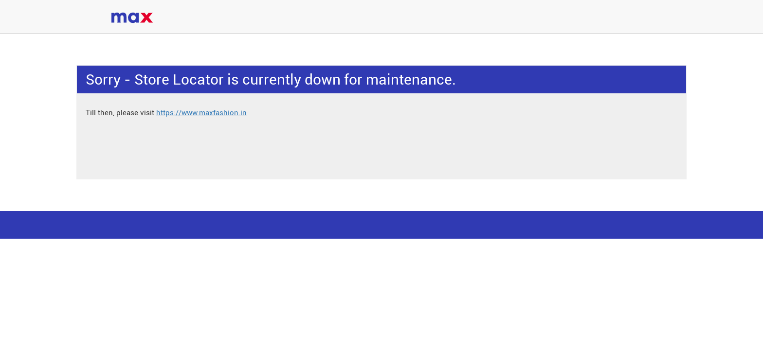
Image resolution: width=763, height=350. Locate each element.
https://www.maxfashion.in (201, 112)
